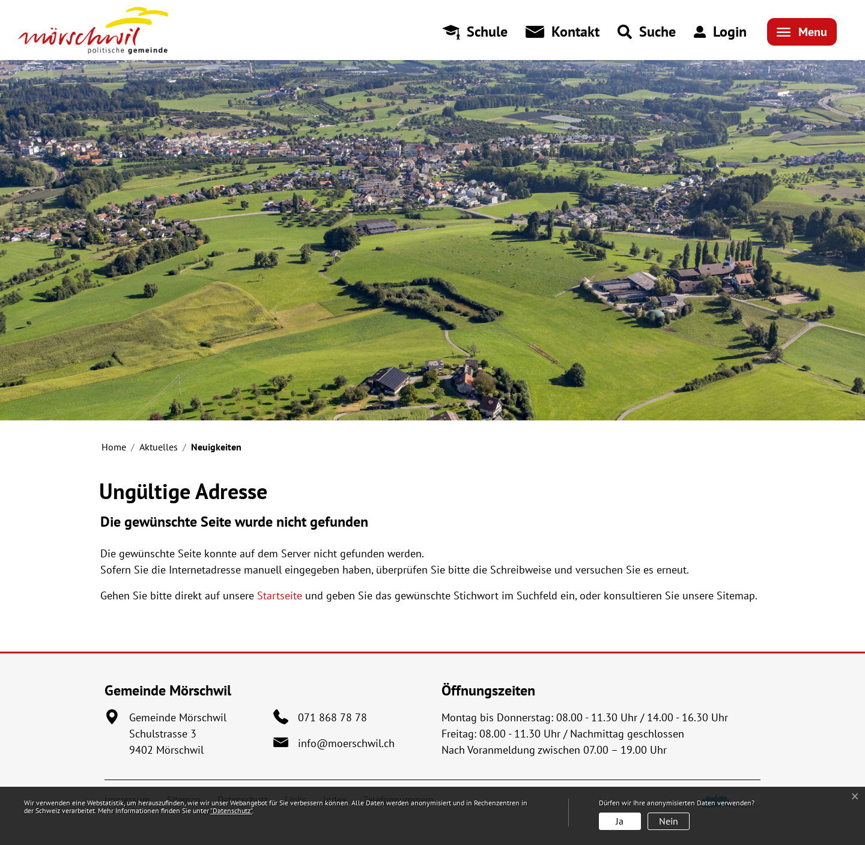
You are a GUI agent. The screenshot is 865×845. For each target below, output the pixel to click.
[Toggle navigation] (802, 31)
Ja (620, 821)
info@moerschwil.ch (346, 743)
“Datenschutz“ (231, 810)
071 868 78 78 (332, 717)
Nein (668, 821)
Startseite (279, 595)
